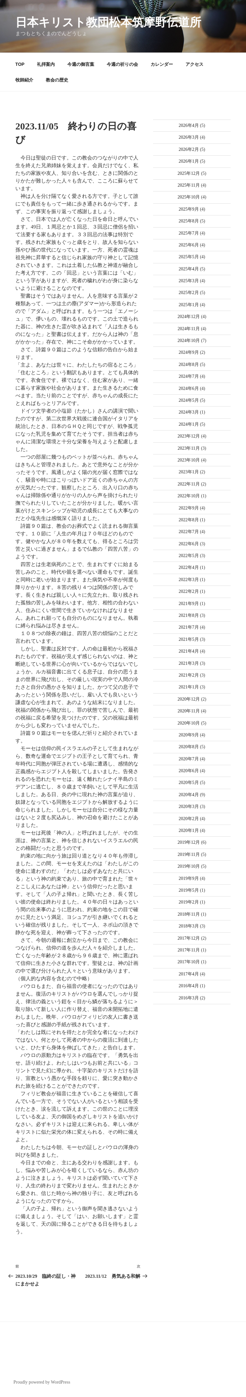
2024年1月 (189, 424)
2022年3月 (189, 579)
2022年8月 (189, 519)
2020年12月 (188, 699)
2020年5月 (189, 782)
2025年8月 (189, 221)
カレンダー (162, 64)
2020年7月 (189, 759)
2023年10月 (188, 460)
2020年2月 (189, 818)
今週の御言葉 (80, 64)
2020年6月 (189, 770)
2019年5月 (189, 890)
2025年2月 (189, 292)
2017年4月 (189, 974)
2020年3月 (189, 806)
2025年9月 (189, 209)
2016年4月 (189, 985)
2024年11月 (188, 328)
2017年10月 (188, 961)
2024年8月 (189, 364)
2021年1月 (189, 687)
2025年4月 (189, 269)
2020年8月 (189, 746)
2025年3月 (189, 280)
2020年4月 (189, 794)
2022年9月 (189, 508)
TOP (20, 64)
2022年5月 (189, 555)
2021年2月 (189, 675)
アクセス (194, 64)
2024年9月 (189, 352)
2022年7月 (189, 531)
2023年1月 (189, 472)
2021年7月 (189, 627)
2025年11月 (188, 185)
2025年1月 (189, 304)
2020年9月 (189, 735)
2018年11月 (188, 914)
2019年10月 (188, 866)
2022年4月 (189, 567)
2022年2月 (189, 591)
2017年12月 (188, 938)
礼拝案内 (46, 64)
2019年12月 (188, 842)
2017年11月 (188, 950)
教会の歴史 (57, 79)
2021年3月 (189, 663)
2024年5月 (189, 400)
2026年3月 (189, 137)
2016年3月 (189, 998)
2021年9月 (189, 603)
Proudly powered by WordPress (41, 1382)
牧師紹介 (24, 79)
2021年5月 (189, 639)
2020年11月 (188, 711)
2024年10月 (188, 340)
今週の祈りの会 (122, 64)
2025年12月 (188, 173)
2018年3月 (189, 926)
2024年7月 (189, 376)
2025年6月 (189, 245)
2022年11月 (188, 484)
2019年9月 (189, 878)
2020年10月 (188, 723)
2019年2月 (189, 902)
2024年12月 (188, 316)
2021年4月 (189, 651)
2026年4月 (189, 125)
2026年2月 (189, 149)
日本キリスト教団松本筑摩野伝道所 (108, 22)
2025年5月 (189, 256)
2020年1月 (189, 830)
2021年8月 (189, 615)
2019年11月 (188, 854)
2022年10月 (188, 495)
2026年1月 (189, 161)
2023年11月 (188, 448)
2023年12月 (188, 436)
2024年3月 (189, 412)
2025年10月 (188, 197)
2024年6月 (189, 388)
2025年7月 (189, 233)
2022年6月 (189, 543)
